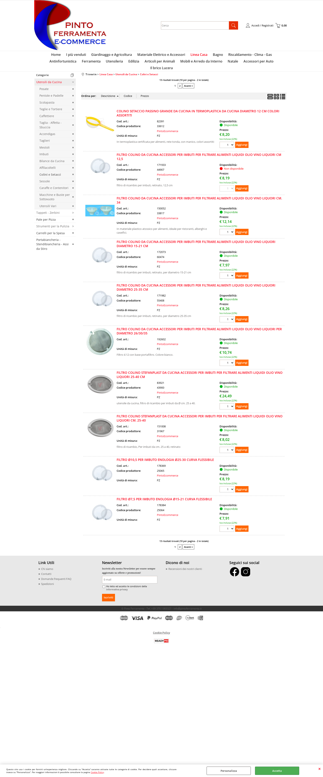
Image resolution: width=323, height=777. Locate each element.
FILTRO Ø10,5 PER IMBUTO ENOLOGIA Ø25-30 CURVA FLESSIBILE (165, 458)
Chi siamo (47, 567)
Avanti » (188, 83)
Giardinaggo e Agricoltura (97, 56)
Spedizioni (47, 582)
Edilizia (105, 65)
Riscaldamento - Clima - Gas (231, 56)
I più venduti (63, 56)
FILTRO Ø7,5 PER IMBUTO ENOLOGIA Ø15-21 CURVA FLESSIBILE (164, 497)
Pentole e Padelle (51, 94)
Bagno (200, 56)
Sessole (44, 179)
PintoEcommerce (167, 129)
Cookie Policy (97, 772)
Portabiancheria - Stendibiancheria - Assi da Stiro (52, 242)
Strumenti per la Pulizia (52, 224)
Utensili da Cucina (49, 80)
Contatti (46, 572)
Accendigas (47, 132)
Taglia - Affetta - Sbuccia (50, 123)
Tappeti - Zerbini (48, 211)
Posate (44, 87)
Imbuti (44, 152)
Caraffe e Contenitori (53, 186)
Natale (201, 65)
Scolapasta (46, 101)
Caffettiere (46, 114)
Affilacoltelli (47, 166)
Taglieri (44, 139)
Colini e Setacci (50, 173)
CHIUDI (319, 769)
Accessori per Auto (226, 65)
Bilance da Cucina (51, 159)
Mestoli (44, 146)
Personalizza (229, 771)
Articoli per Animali (130, 65)
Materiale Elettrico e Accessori (146, 56)
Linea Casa (182, 56)
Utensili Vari (47, 204)
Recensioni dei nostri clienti (185, 567)
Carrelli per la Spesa (50, 231)
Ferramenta (65, 65)
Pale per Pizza (46, 218)
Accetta (277, 771)
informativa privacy (116, 587)
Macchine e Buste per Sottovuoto (54, 195)
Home (44, 56)
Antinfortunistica (270, 56)
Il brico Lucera (256, 65)
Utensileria (87, 65)
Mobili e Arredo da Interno (171, 65)
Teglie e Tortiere (50, 107)
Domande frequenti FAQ (56, 577)
